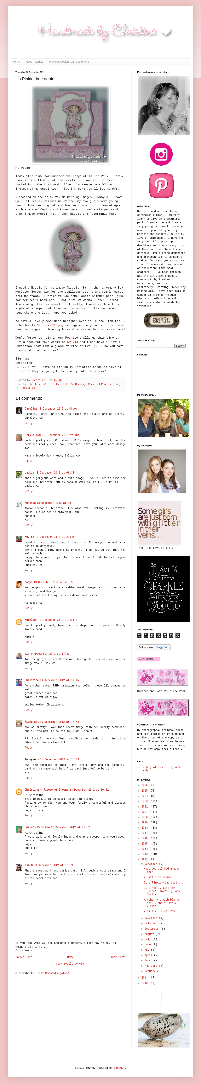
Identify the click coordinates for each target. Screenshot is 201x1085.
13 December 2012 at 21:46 (54, 537)
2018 (145, 827)
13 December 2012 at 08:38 (54, 472)
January (151, 971)
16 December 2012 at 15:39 (59, 759)
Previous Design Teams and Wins (69, 61)
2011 (145, 977)
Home (16, 61)
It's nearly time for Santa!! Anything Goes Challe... (162, 891)
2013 (145, 854)
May (148, 950)
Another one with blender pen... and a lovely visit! (162, 903)
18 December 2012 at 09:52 (89, 789)
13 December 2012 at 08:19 (62, 435)
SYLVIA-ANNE (33, 435)
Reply (28, 423)
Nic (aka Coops (49, 325)
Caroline (31, 408)
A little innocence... (160, 877)
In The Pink (59, 384)
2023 (145, 801)
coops (28, 582)
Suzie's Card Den (37, 827)
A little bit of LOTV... (162, 911)
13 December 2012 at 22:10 (57, 620)
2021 (145, 812)
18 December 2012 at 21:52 (70, 827)
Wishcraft (32, 722)
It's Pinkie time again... (163, 882)
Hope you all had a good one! (162, 870)
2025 (145, 790)
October (151, 923)
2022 (145, 806)
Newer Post (24, 957)
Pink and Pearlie (100, 384)
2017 (145, 833)
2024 (145, 796)
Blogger (119, 1067)
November (152, 918)
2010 (145, 983)
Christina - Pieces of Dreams (46, 789)
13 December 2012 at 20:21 (56, 503)
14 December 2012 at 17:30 (50, 653)
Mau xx (29, 537)
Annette (30, 503)
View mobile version (70, 963)
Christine (32, 680)
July (148, 939)
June (148, 944)
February (152, 965)
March (149, 960)
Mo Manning (78, 384)
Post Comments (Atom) (53, 973)
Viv (27, 653)
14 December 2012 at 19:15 (59, 680)
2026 (145, 785)
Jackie (29, 472)
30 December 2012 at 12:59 (53, 865)
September (152, 928)
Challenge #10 (38, 384)
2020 (145, 817)
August (150, 934)
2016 (145, 838)
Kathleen (31, 620)
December (152, 864)
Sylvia (72, 342)
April (149, 955)
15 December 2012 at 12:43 (59, 722)
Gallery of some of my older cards (162, 768)
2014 (145, 849)
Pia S (29, 865)
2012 (145, 859)
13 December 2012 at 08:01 (57, 408)
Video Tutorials (34, 61)
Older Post (117, 957)
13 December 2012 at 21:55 (53, 582)
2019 (145, 822)
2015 (145, 843)
